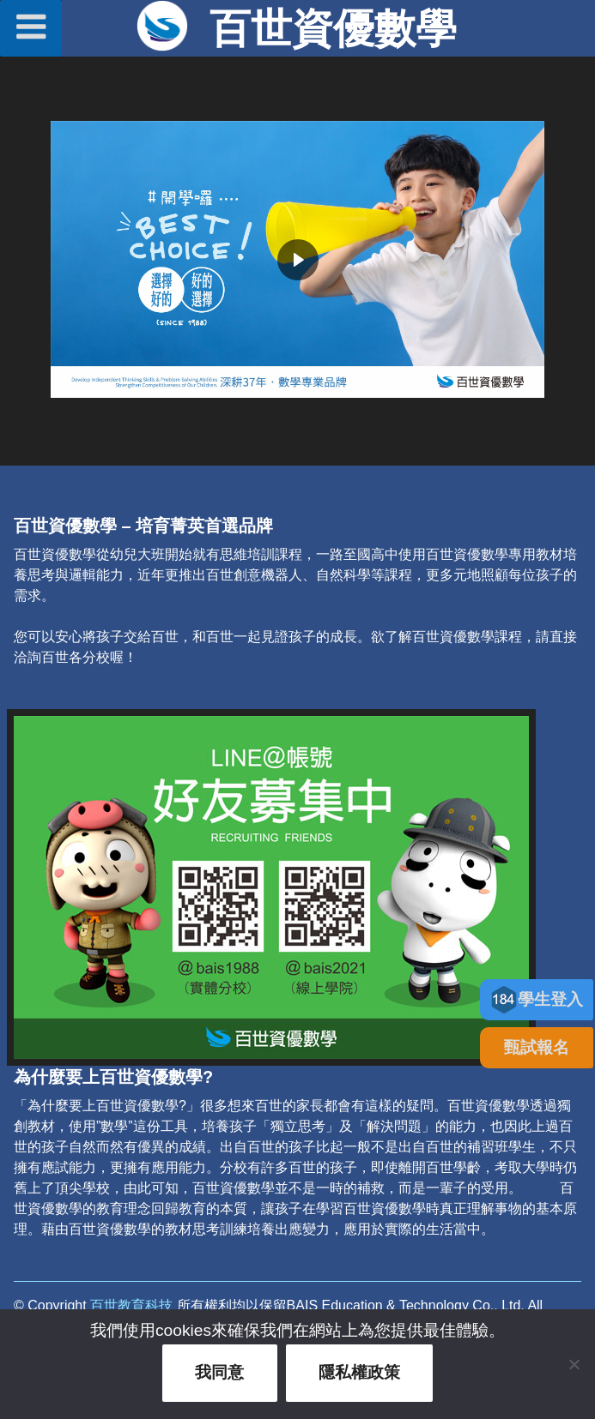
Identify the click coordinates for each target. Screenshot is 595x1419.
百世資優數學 (333, 28)
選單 (31, 26)
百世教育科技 (131, 1305)
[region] (297, 259)
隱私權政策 (359, 1372)
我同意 (219, 1372)
